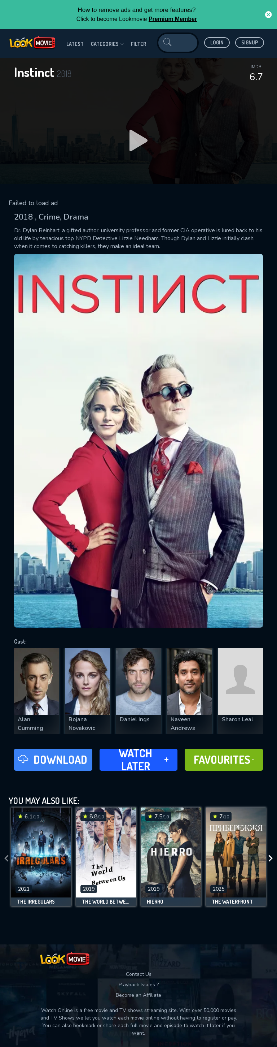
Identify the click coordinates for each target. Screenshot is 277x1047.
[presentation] (6, 858)
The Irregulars (36, 901)
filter (138, 44)
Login (217, 42)
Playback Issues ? (139, 984)
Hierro (155, 901)
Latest (75, 44)
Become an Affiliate (138, 995)
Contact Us (138, 974)
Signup (249, 42)
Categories (107, 44)
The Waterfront (232, 901)
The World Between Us (106, 901)
